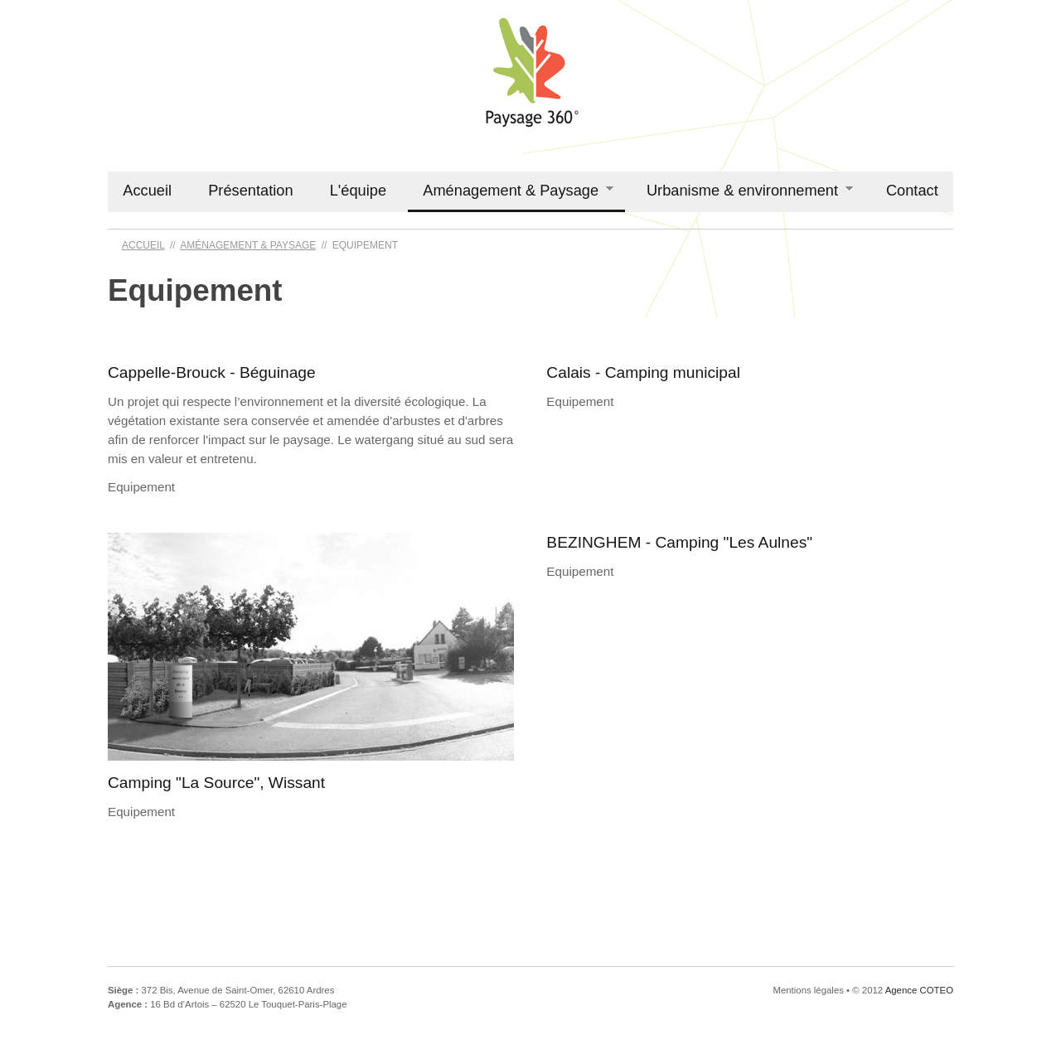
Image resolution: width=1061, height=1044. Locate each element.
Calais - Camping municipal (643, 372)
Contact (912, 190)
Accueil (147, 190)
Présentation (250, 190)
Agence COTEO (919, 990)
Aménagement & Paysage (510, 190)
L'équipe (358, 190)
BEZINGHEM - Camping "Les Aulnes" (679, 542)
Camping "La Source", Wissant (216, 782)
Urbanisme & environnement (743, 190)
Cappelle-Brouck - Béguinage (212, 372)
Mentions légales (808, 990)
